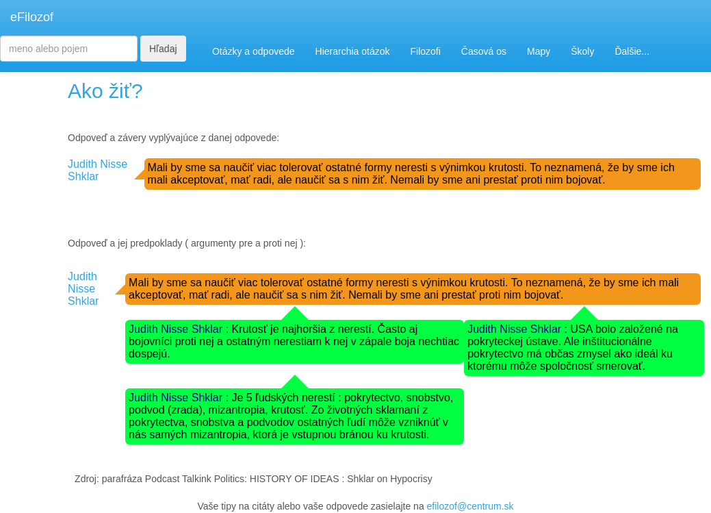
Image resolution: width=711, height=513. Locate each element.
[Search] (69, 49)
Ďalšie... (632, 51)
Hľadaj (163, 48)
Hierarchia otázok (352, 51)
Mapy (538, 51)
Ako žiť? (105, 90)
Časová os (483, 51)
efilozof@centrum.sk (470, 506)
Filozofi (425, 51)
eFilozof (31, 17)
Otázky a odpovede (253, 51)
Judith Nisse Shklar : (180, 329)
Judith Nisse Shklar (97, 170)
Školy (582, 51)
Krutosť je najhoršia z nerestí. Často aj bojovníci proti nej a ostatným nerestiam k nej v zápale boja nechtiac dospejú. (294, 341)
